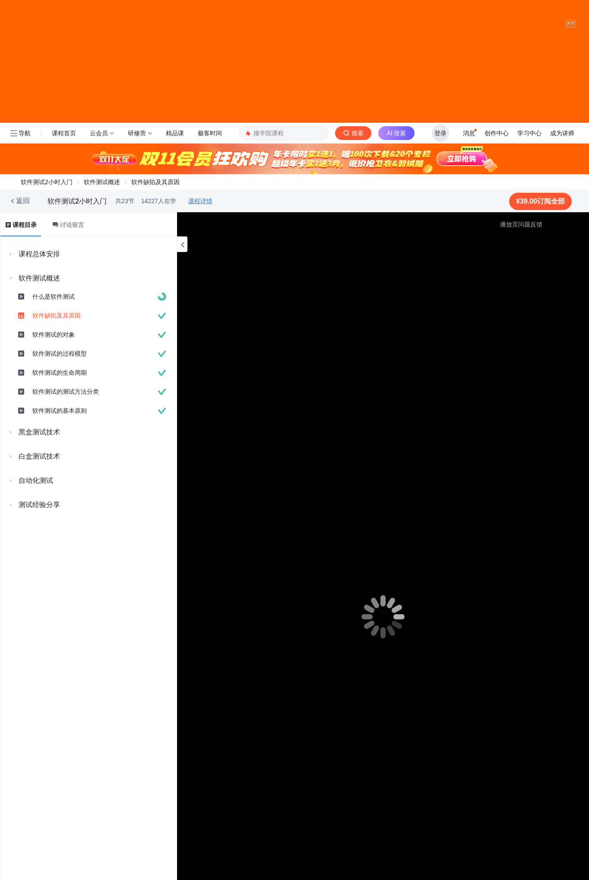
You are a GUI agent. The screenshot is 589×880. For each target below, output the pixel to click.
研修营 (137, 150)
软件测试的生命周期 (59, 390)
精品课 (175, 150)
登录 (440, 150)
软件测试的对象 (53, 352)
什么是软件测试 (53, 314)
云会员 (99, 150)
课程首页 (64, 150)
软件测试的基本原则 (59, 428)
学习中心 (529, 150)
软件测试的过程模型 (59, 371)
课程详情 (200, 218)
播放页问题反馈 (521, 242)
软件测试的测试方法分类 (65, 409)
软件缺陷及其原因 (56, 333)
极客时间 (210, 150)
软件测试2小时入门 (47, 199)
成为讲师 (562, 150)
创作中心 (496, 150)
